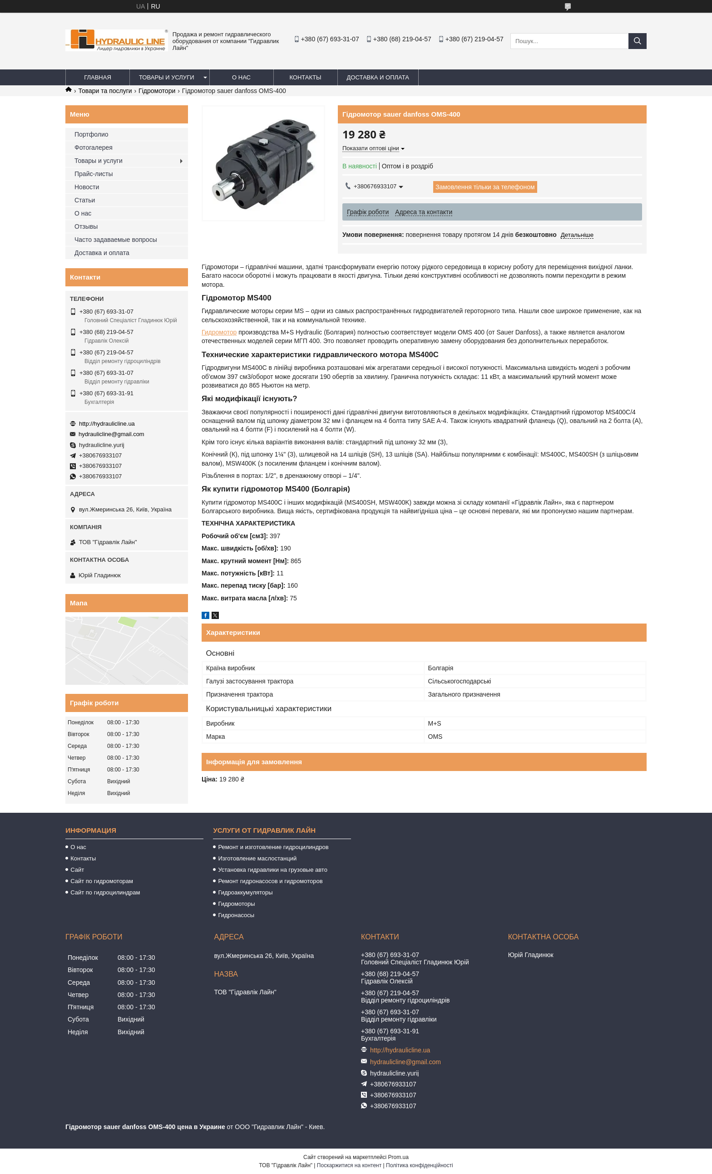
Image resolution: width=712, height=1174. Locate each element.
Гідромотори (156, 90)
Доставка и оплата (378, 77)
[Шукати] (637, 41)
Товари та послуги (105, 90)
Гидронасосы (236, 915)
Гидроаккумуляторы (245, 892)
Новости (86, 187)
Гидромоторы (236, 903)
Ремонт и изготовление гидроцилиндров (273, 847)
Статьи (84, 200)
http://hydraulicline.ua (107, 423)
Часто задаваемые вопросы (115, 239)
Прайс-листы (93, 173)
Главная (97, 77)
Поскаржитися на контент (349, 1165)
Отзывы (86, 226)
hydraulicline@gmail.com (111, 434)
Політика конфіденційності (419, 1165)
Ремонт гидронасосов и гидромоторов (270, 881)
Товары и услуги (166, 77)
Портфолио (91, 134)
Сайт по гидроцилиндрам (105, 892)
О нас (241, 77)
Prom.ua (398, 1157)
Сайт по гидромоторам (101, 881)
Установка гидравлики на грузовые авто (272, 869)
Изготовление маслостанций (257, 858)
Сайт (77, 869)
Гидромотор (219, 332)
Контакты (305, 77)
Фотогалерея (93, 147)
